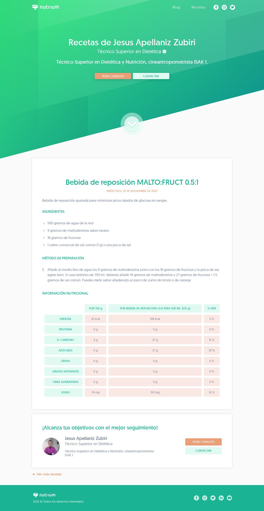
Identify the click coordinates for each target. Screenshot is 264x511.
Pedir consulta (113, 76)
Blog (176, 7)
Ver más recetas (47, 474)
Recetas (198, 7)
